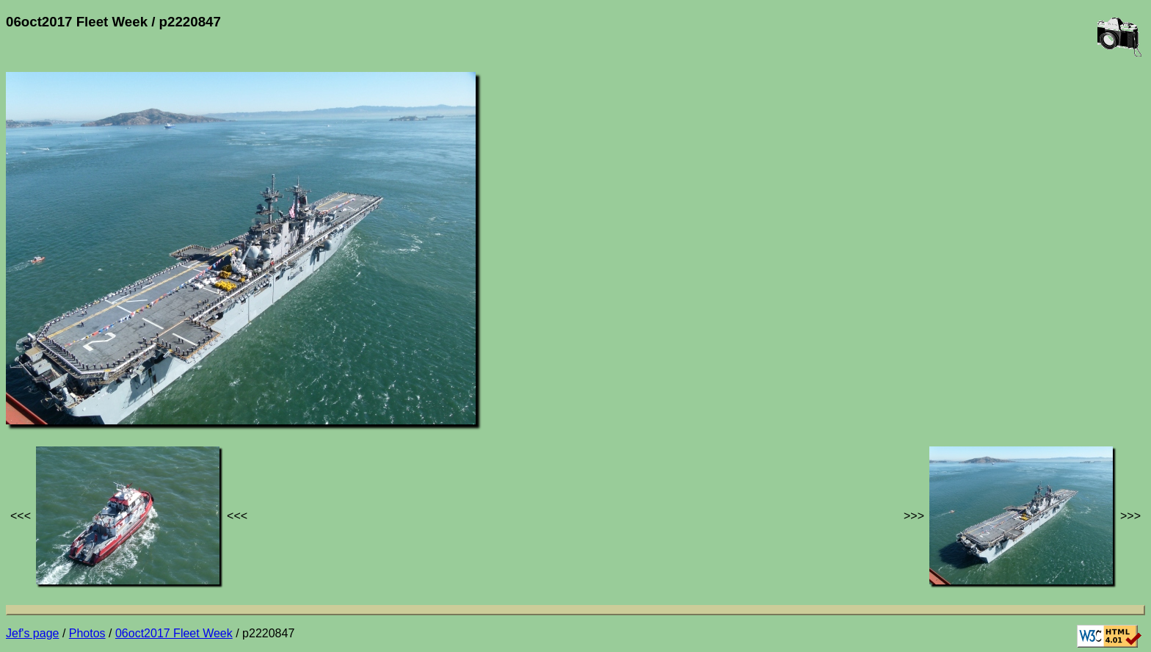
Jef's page (32, 633)
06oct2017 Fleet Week (174, 633)
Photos (87, 633)
